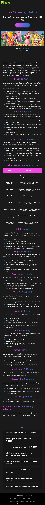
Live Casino (28, 495)
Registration (20, 495)
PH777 (37, 401)
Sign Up (22, 25)
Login (14, 495)
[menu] (42, 3)
